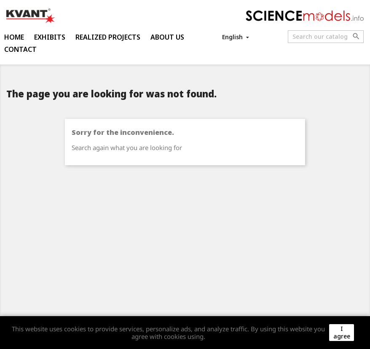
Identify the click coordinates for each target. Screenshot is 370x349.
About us (167, 37)
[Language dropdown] (236, 36)
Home (14, 37)
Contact (20, 49)
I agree (341, 332)
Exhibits (49, 37)
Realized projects (107, 37)
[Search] (326, 36)
